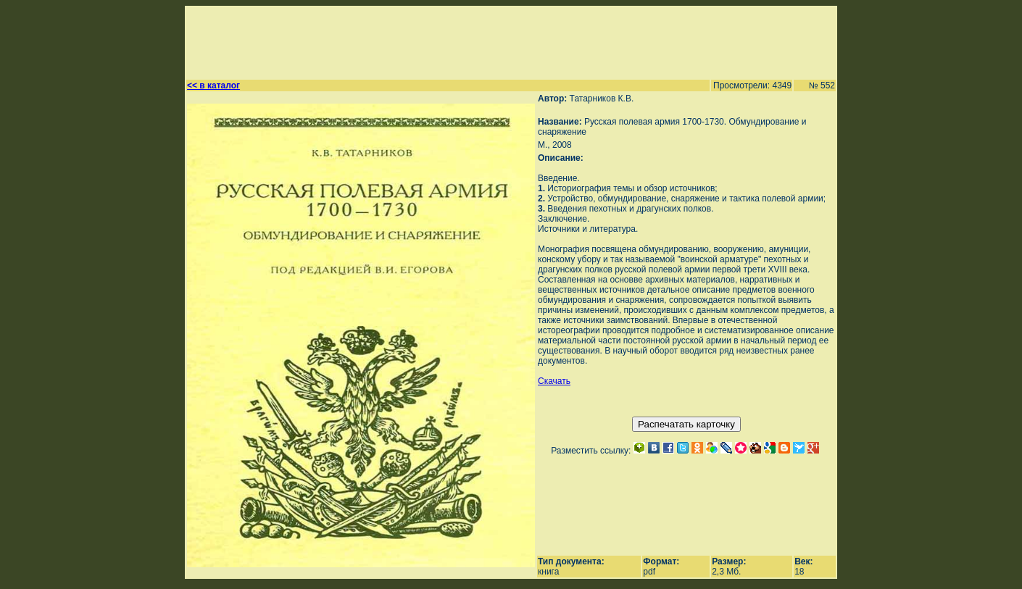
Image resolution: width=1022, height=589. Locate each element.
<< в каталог (213, 85)
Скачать (554, 381)
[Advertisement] (504, 40)
